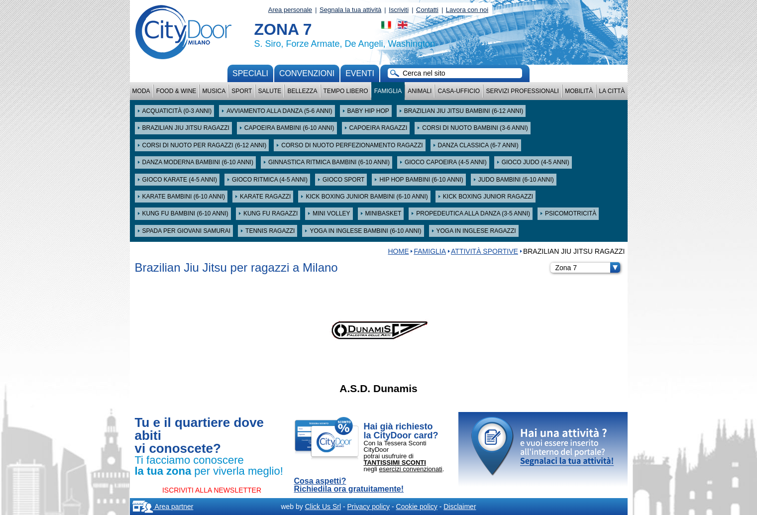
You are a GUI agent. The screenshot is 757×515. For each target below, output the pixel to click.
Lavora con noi (467, 9)
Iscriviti (399, 9)
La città (612, 91)
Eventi (359, 73)
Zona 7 (587, 268)
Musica (214, 91)
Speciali (250, 73)
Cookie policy (416, 507)
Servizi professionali (522, 91)
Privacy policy (368, 507)
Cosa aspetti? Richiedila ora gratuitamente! (349, 485)
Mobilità (579, 91)
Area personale (290, 9)
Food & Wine (176, 91)
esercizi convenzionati (410, 469)
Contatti (427, 9)
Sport (241, 91)
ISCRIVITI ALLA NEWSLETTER (211, 490)
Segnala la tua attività (350, 9)
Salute (270, 91)
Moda (141, 91)
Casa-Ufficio (458, 91)
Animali (420, 91)
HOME (398, 251)
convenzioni (306, 73)
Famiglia (388, 91)
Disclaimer (459, 507)
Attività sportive (484, 251)
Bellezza (302, 91)
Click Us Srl (323, 507)
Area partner (163, 507)
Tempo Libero (346, 91)
